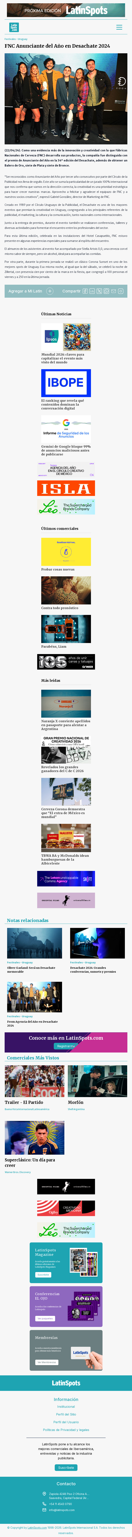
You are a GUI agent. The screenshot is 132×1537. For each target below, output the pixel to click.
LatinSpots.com (37, 1527)
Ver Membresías (47, 1362)
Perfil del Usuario (66, 1422)
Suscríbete (66, 1468)
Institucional (66, 1407)
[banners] (66, 10)
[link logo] (14, 27)
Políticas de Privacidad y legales (66, 1430)
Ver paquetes (45, 1318)
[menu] (119, 27)
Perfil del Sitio (66, 1414)
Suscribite (43, 1274)
